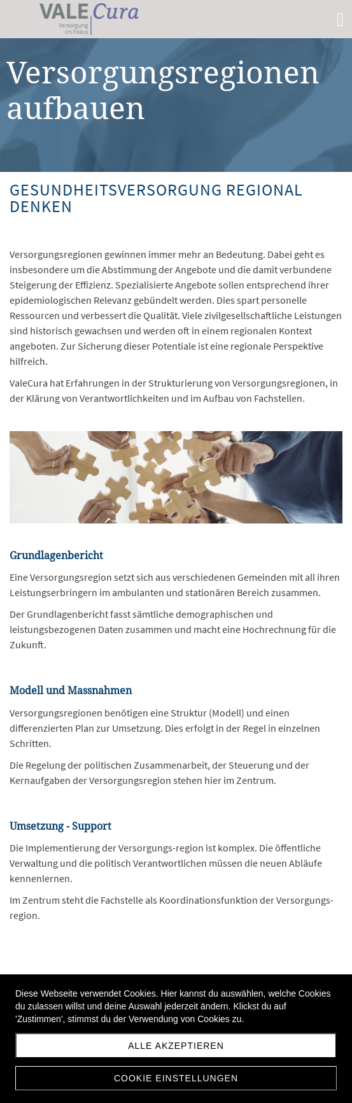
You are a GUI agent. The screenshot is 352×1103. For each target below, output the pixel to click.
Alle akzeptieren (176, 1046)
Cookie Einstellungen (176, 1078)
